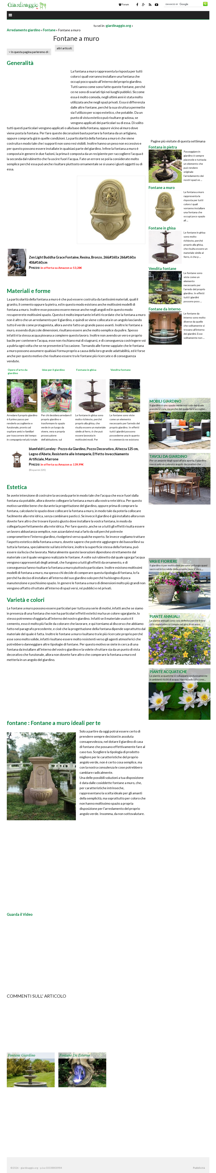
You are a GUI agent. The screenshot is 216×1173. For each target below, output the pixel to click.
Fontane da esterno (74, 1055)
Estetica (17, 487)
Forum (124, 4)
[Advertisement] (50, 25)
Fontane (49, 30)
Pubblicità (199, 1167)
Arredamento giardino (23, 30)
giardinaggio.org (118, 26)
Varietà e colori (26, 599)
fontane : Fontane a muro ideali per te (54, 722)
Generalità (20, 62)
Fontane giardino (21, 1055)
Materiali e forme (28, 290)
